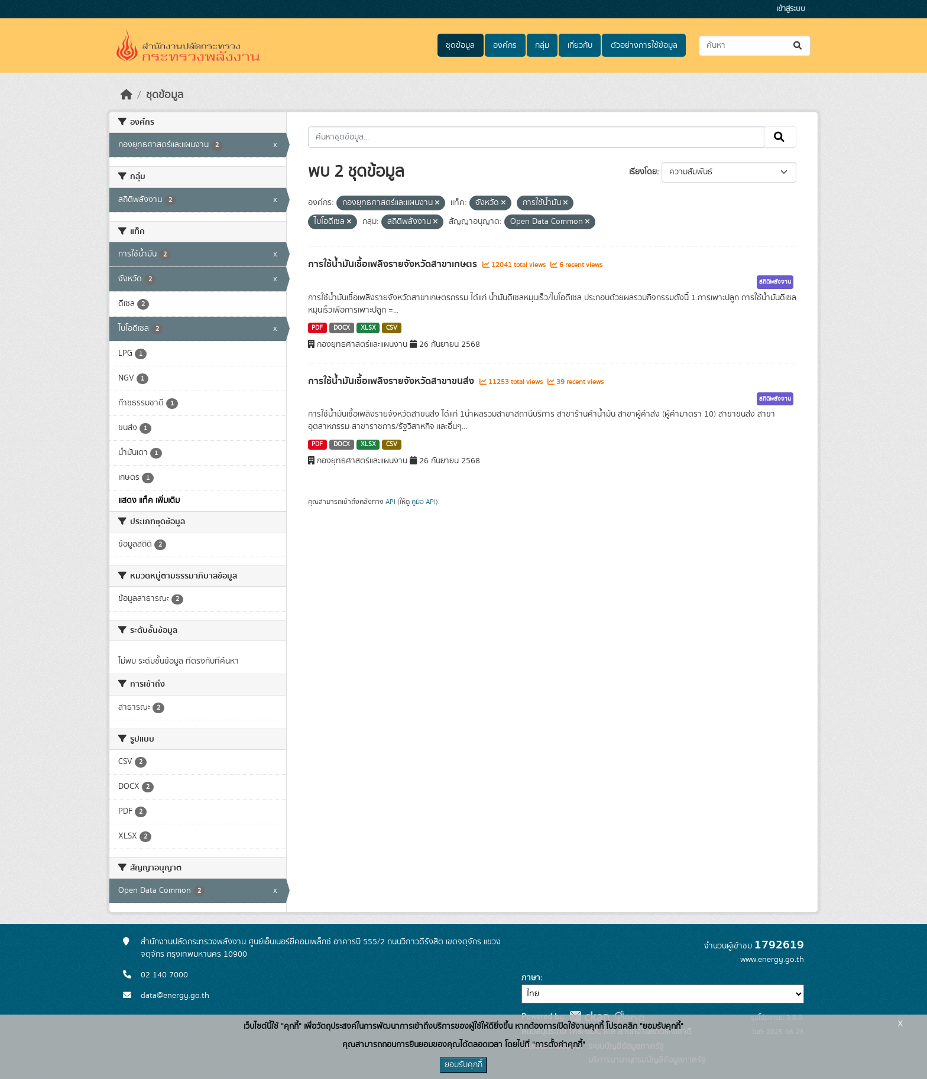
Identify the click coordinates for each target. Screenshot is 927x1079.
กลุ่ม (542, 45)
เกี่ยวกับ (580, 45)
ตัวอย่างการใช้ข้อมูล (644, 45)
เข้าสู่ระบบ (790, 9)
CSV (391, 328)
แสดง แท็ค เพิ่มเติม (149, 500)
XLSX (368, 328)
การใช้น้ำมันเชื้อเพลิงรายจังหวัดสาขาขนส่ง (392, 381)
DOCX (341, 328)
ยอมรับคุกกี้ (463, 1065)
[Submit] (798, 45)
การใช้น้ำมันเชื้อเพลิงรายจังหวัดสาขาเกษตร (393, 264)
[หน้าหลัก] (126, 95)
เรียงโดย (643, 172)
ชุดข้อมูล (460, 45)
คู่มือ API (423, 501)
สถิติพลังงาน (775, 282)
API (390, 501)
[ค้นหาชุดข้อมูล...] (755, 45)
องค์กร (505, 45)
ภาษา (530, 978)
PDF (317, 328)
